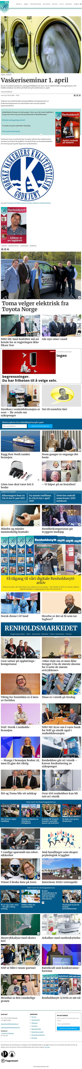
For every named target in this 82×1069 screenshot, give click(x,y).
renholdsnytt (14, 246)
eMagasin (76, 4)
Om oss (61, 4)
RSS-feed (34, 1038)
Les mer (47, 1047)
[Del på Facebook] (74, 95)
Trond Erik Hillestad (7, 1033)
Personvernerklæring (38, 1035)
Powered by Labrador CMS (41, 1066)
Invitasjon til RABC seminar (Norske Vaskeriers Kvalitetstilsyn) (29, 203)
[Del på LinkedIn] (77, 95)
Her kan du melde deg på (11, 131)
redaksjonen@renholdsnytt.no (10, 1027)
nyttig (4, 246)
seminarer (24, 246)
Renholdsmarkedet (35, 4)
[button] (78, 813)
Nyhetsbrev (69, 4)
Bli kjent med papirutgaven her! (13, 120)
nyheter (33, 246)
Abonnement (46, 4)
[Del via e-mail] (80, 95)
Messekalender (36, 1029)
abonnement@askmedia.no (9, 1024)
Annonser (54, 4)
